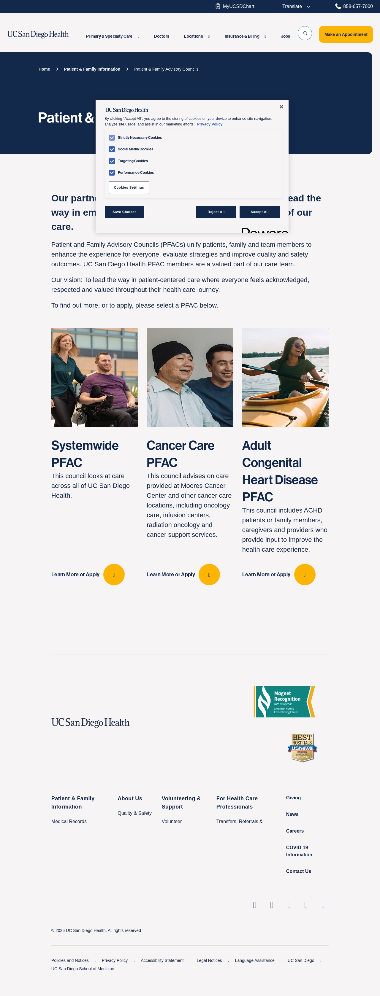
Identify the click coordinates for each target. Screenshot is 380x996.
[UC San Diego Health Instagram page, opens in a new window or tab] (272, 922)
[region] (192, 166)
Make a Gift (174, 869)
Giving (293, 814)
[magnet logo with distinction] (286, 719)
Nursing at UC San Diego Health (250, 881)
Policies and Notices (70, 977)
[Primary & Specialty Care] (112, 36)
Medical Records (69, 838)
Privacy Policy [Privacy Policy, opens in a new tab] (209, 124)
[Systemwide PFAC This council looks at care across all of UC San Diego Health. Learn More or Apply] (94, 465)
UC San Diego (301, 977)
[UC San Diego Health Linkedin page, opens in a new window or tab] (255, 922)
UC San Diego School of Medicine (82, 986)
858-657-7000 (354, 6)
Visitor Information (70, 862)
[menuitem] (112, 36)
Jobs (285, 36)
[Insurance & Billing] (245, 36)
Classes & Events (69, 850)
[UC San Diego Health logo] (92, 740)
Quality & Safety (135, 830)
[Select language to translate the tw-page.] (292, 6)
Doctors (161, 36)
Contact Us (298, 888)
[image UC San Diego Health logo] (48, 35)
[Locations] (197, 36)
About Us (130, 816)
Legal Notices (210, 977)
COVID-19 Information (299, 868)
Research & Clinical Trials (243, 857)
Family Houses (67, 886)
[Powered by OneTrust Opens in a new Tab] (263, 229)
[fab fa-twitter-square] (323, 922)
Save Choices (125, 212)
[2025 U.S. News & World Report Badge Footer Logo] (304, 764)
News (292, 831)
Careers (295, 848)
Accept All (260, 212)
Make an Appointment (346, 34)
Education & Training (238, 869)
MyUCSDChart (234, 6)
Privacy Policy (115, 977)
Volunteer (172, 838)
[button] (305, 33)
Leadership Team (136, 842)
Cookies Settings (129, 187)
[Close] (281, 106)
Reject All (216, 212)
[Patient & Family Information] (92, 69)
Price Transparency (138, 873)
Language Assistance (255, 977)
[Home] (44, 69)
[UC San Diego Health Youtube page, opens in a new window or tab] (306, 922)
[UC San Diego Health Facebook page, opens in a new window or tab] (289, 922)
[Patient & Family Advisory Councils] (166, 69)
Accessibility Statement (163, 977)
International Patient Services (82, 874)
